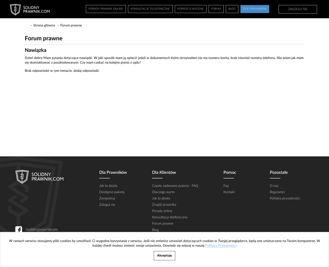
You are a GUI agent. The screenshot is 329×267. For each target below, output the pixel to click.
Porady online (162, 211)
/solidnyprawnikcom (41, 230)
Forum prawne (162, 223)
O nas (274, 185)
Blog (155, 230)
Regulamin (277, 192)
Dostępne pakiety (112, 192)
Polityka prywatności (285, 198)
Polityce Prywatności (220, 245)
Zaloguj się (297, 9)
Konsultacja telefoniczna (169, 217)
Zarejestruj (107, 198)
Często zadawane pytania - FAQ (175, 185)
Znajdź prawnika (164, 204)
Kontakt (229, 192)
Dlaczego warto (163, 192)
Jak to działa (108, 185)
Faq (226, 185)
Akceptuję (164, 255)
